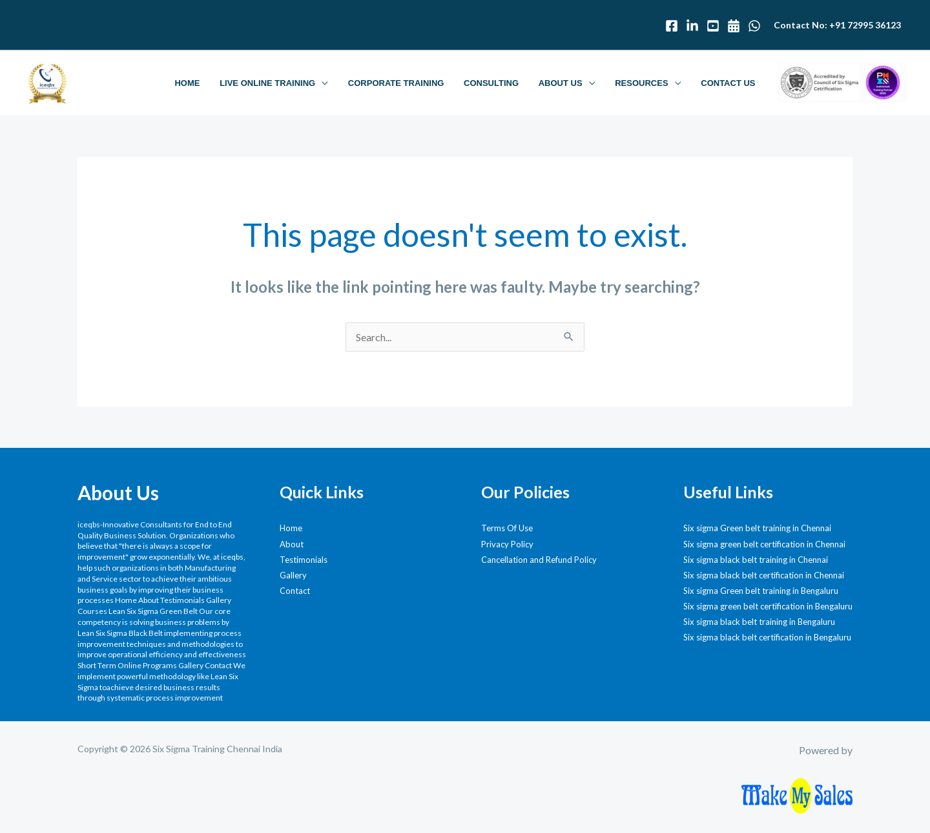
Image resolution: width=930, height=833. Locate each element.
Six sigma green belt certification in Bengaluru (767, 606)
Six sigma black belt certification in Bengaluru (767, 637)
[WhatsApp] (754, 25)
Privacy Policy (507, 544)
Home (291, 528)
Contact (295, 590)
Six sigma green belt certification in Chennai (764, 544)
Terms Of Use (507, 528)
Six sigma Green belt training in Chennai (757, 528)
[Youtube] (713, 25)
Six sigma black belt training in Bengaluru (759, 622)
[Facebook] (671, 25)
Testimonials (303, 559)
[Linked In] (692, 25)
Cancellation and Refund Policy (539, 559)
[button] (328, 83)
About (292, 544)
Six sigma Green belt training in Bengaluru (760, 590)
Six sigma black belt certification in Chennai (763, 575)
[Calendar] (733, 25)
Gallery (293, 575)
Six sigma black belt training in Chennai (755, 559)
